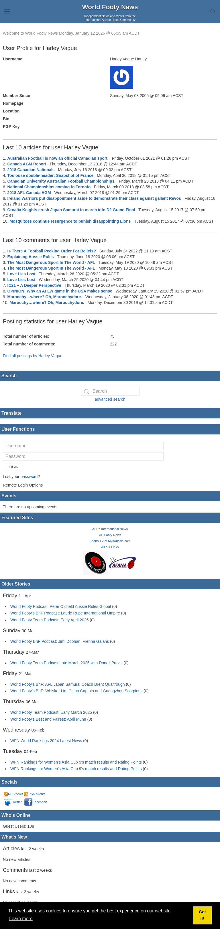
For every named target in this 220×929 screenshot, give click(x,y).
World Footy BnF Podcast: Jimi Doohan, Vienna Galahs (59, 641)
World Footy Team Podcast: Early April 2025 (49, 620)
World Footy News (110, 7)
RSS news (13, 794)
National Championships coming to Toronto (49, 187)
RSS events (34, 794)
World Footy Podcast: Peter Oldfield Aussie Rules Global (60, 606)
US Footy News (110, 535)
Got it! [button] (202, 915)
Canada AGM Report (26, 164)
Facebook (35, 802)
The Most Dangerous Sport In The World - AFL (51, 262)
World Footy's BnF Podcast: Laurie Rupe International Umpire (65, 613)
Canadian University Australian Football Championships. (61, 181)
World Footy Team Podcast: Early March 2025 (51, 712)
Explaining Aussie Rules (30, 256)
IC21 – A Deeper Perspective (34, 285)
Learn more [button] (21, 918)
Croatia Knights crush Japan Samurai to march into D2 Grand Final (71, 209)
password (29, 476)
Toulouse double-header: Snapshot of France (50, 175)
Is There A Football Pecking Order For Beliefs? (51, 251)
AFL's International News (110, 529)
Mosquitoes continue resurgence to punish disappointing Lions (70, 221)
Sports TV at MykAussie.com (109, 541)
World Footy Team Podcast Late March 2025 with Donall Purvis (66, 663)
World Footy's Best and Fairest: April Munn (48, 719)
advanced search (110, 399)
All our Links (110, 547)
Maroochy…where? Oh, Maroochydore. (44, 296)
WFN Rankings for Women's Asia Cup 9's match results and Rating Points (76, 762)
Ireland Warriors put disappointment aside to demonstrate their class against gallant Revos (94, 198)
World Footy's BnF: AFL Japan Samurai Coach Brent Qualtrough (67, 684)
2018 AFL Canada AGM (29, 192)
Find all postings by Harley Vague (32, 355)
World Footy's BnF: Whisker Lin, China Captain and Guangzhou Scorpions (76, 691)
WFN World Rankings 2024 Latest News (46, 740)
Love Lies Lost (21, 274)
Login (12, 467)
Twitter (13, 802)
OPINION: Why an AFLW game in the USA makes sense (59, 291)
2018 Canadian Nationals (31, 169)
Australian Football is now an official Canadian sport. (58, 158)
